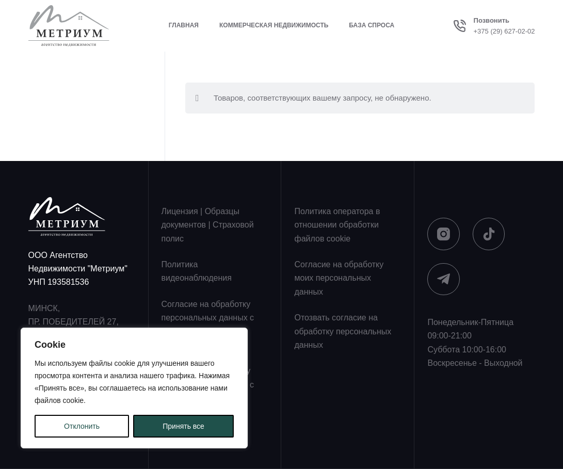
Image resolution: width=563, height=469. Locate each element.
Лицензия (180, 211)
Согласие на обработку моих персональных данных (338, 278)
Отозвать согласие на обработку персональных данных (342, 331)
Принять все (183, 426)
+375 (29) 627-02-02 (504, 31)
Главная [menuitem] (184, 25)
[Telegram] (443, 279)
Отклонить (82, 426)
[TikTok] (489, 234)
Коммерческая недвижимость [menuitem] (273, 25)
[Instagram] (443, 234)
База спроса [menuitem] (371, 25)
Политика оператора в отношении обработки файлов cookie (337, 225)
